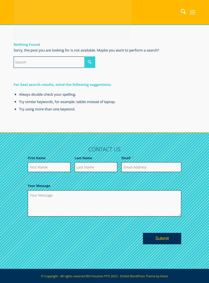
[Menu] (192, 12)
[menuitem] (180, 12)
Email (125, 158)
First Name (37, 158)
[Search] (180, 12)
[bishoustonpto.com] (72, 12)
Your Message (39, 185)
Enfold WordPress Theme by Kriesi (144, 276)
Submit (162, 238)
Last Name (83, 158)
